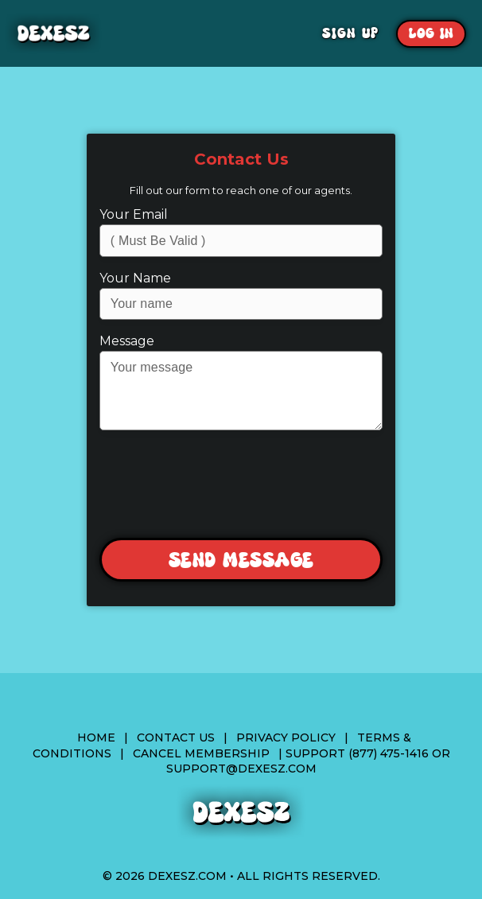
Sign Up (350, 33)
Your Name (135, 278)
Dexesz (110, 33)
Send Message (241, 560)
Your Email (133, 214)
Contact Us (176, 737)
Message (126, 340)
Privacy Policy (286, 737)
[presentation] (240, 485)
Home (96, 737)
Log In (431, 33)
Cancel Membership (201, 753)
